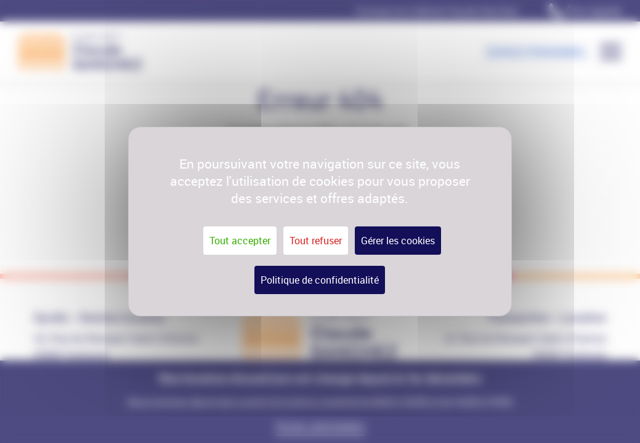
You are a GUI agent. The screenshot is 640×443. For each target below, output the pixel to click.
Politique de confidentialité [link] (320, 280)
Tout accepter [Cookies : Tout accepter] (239, 240)
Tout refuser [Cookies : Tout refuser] (316, 240)
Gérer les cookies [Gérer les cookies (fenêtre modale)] (398, 240)
